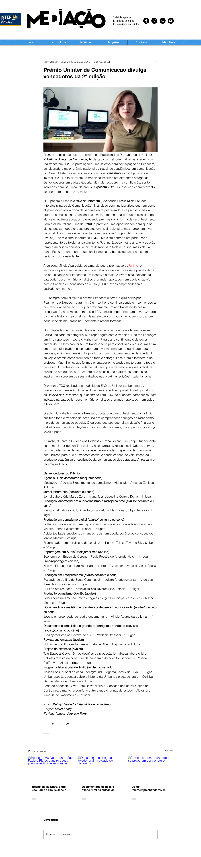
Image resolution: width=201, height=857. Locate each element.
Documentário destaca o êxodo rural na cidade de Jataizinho (98, 788)
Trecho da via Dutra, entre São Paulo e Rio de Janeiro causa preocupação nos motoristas (49, 788)
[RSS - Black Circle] (163, 21)
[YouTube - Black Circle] (171, 21)
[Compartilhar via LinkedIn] (60, 724)
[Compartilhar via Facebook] (44, 724)
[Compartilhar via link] (67, 724)
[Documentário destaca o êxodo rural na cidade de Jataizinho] (100, 769)
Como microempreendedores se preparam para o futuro (149, 788)
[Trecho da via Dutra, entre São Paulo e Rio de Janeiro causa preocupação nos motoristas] (50, 768)
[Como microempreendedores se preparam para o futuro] (150, 768)
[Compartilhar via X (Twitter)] (52, 724)
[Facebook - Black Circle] (146, 21)
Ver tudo (168, 750)
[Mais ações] (156, 62)
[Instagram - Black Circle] (154, 21)
